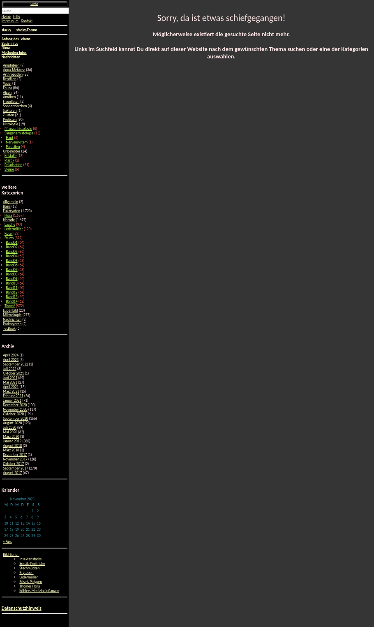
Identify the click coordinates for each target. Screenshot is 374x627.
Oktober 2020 (13, 414)
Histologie (10, 124)
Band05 (12, 260)
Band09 (12, 278)
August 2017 (12, 472)
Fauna (7, 88)
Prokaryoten (12, 324)
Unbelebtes (11, 151)
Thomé (10, 305)
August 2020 (12, 423)
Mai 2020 (10, 432)
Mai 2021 (10, 382)
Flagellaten (11, 101)
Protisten (9, 119)
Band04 (12, 256)
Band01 (12, 242)
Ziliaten (8, 115)
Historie (9, 219)
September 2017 (15, 468)
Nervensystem (17, 142)
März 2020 (11, 436)
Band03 (12, 251)
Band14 (12, 301)
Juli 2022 (9, 368)
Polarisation (13, 164)
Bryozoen (26, 572)
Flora (8, 215)
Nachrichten (12, 319)
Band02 (12, 247)
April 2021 (10, 386)
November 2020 (15, 409)
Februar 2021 (13, 395)
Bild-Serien (11, 554)
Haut (10, 137)
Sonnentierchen (15, 106)
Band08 (12, 274)
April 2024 (10, 355)
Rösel (9, 233)
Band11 (12, 287)
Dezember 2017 (15, 454)
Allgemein (10, 201)
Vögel (7, 83)
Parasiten (13, 146)
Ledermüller (14, 229)
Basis (7, 206)
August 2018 (12, 445)
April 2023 (10, 359)
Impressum (10, 21)
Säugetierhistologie (19, 133)
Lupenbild (10, 310)
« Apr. (7, 541)
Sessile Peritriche (32, 563)
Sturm (9, 238)
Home (6, 16)
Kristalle (10, 155)
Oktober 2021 (13, 373)
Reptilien (9, 78)
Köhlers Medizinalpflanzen (39, 590)
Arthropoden (13, 74)
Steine (9, 169)
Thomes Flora (29, 586)
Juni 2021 (10, 377)
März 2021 (11, 391)
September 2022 (15, 364)
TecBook (9, 328)
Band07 (12, 269)
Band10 (12, 283)
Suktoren (9, 110)
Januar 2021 (12, 400)
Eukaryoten (11, 210)
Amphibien (11, 65)
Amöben (9, 97)
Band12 (12, 292)
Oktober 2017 (13, 463)
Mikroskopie (12, 314)
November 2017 (15, 459)
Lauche (10, 224)
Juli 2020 (9, 427)
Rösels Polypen (30, 581)
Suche (34, 4)
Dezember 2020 (15, 405)
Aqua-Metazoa (14, 69)
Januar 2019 (12, 441)
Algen (7, 92)
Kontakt (26, 21)
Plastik (9, 160)
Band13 (12, 296)
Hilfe (16, 16)
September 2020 (15, 418)
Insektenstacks (30, 559)
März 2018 (11, 450)
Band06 (12, 265)
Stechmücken (29, 568)
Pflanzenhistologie (18, 128)
